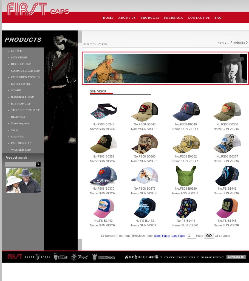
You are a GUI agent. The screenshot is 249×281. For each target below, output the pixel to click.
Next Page (162, 235)
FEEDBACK (173, 17)
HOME (108, 17)
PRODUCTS (150, 17)
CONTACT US (199, 17)
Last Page (178, 235)
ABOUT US (127, 17)
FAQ (218, 17)
